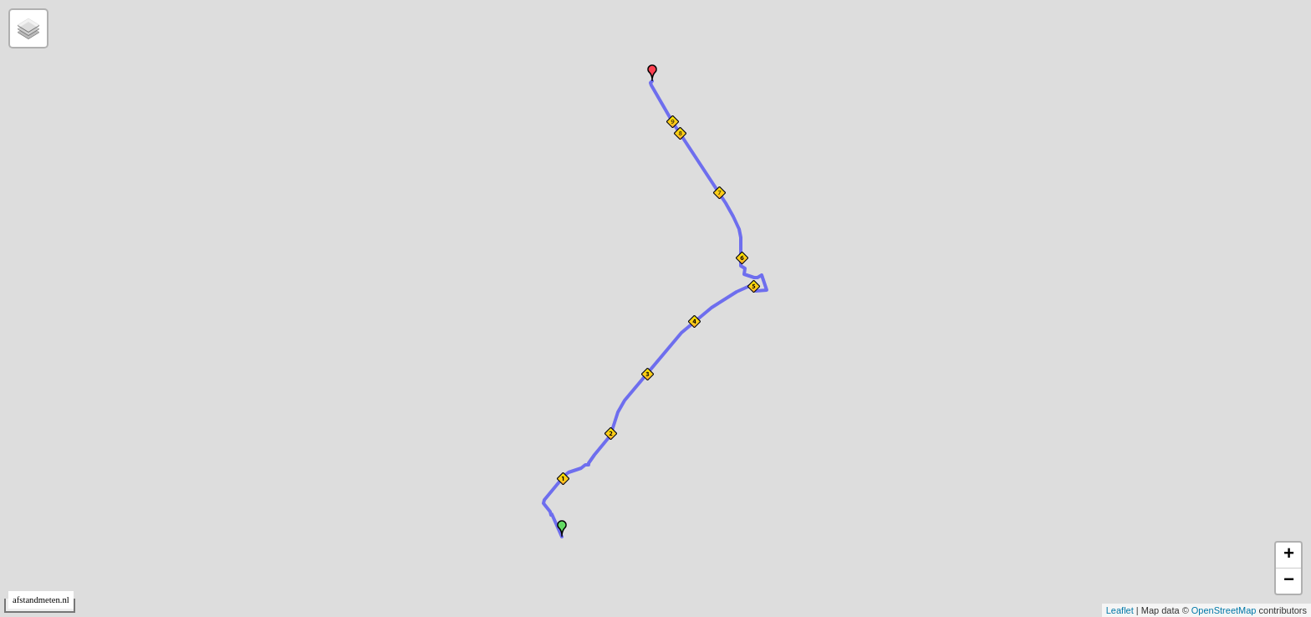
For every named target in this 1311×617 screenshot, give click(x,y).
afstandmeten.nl (41, 599)
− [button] (1288, 581)
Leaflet (1120, 610)
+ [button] (1288, 555)
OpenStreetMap (1224, 610)
